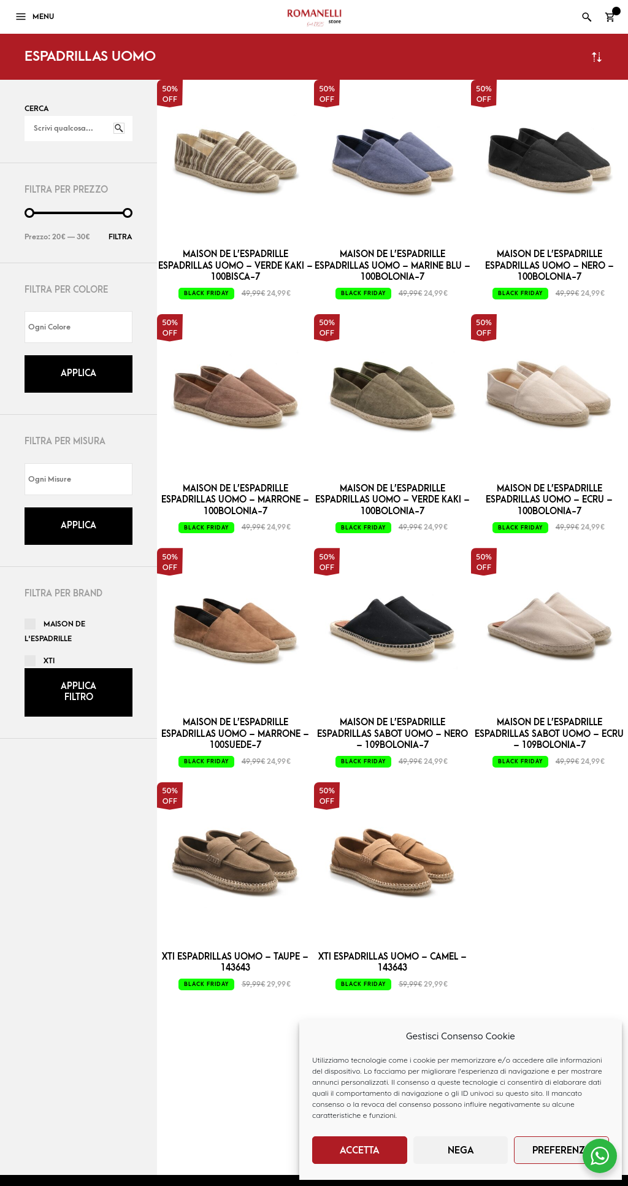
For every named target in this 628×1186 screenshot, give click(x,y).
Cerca (36, 108)
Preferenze (561, 1150)
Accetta (360, 1150)
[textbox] (81, 327)
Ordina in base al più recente (597, 57)
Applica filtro (78, 692)
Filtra (120, 237)
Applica (78, 373)
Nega (461, 1150)
